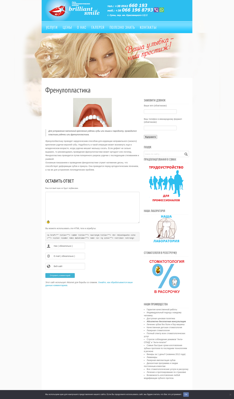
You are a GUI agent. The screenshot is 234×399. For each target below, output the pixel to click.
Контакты (148, 27)
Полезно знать (122, 27)
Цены (67, 27)
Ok (186, 394)
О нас (81, 27)
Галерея (97, 27)
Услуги (52, 27)
